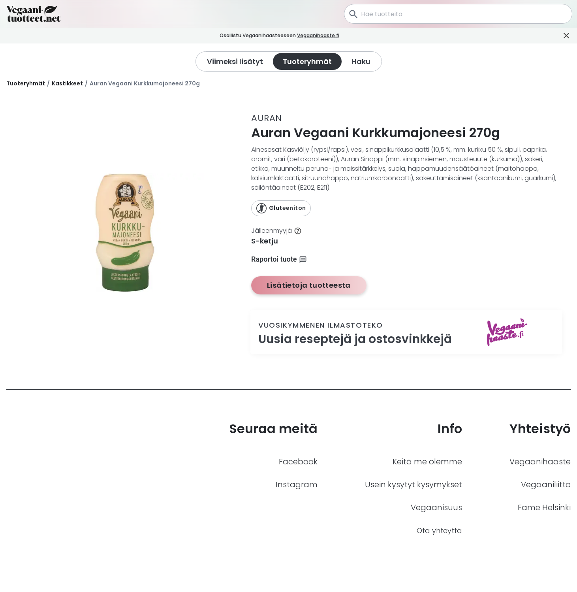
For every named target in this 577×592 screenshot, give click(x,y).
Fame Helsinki (544, 507)
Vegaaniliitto (546, 484)
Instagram (297, 484)
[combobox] (458, 14)
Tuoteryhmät (25, 83)
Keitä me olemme (427, 461)
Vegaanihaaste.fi (332, 35)
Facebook (298, 461)
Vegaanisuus (436, 507)
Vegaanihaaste (540, 461)
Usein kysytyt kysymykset (413, 484)
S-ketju (264, 241)
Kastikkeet (67, 83)
